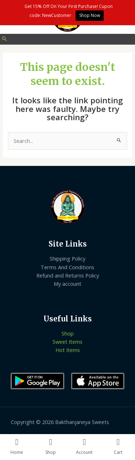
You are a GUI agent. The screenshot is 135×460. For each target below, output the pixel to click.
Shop (68, 333)
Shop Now (89, 15)
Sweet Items (67, 341)
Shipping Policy (67, 258)
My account (67, 283)
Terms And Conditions (67, 267)
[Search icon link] (5, 39)
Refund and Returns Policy (67, 275)
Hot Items (67, 349)
